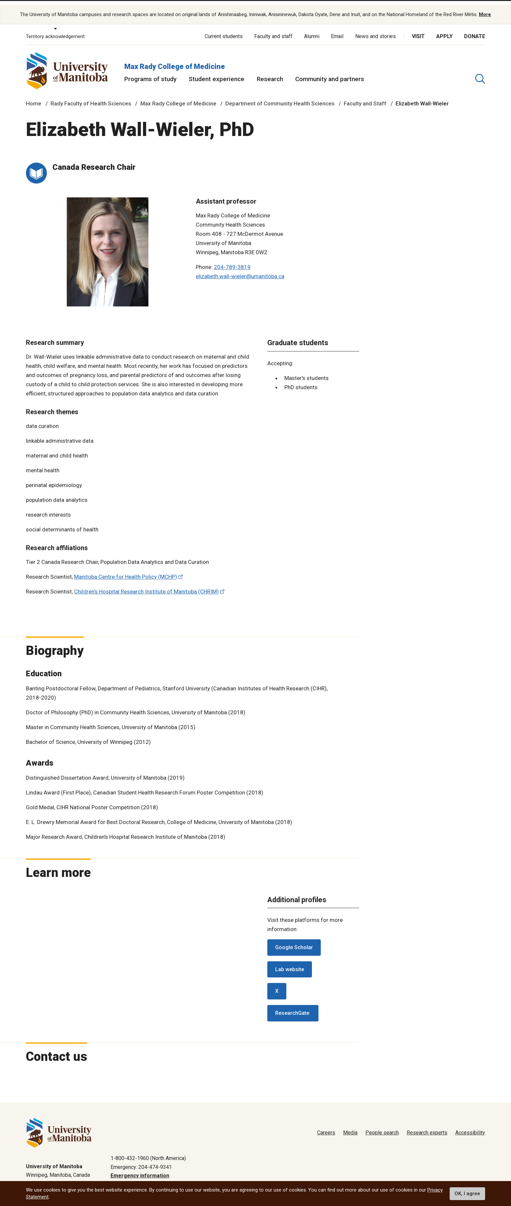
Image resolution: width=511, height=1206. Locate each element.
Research (270, 72)
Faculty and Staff (365, 96)
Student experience (216, 72)
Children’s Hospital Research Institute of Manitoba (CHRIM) (146, 584)
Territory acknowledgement (55, 29)
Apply (444, 29)
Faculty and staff (273, 29)
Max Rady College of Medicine (174, 59)
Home (33, 96)
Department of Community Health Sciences (280, 96)
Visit (418, 29)
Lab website (289, 962)
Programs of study (150, 72)
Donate (474, 29)
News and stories (375, 29)
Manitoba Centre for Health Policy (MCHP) (125, 570)
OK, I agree (467, 1193)
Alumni (311, 29)
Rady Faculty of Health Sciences (91, 96)
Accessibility (470, 1126)
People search (382, 1126)
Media (350, 1126)
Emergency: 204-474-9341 (141, 1160)
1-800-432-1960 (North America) (148, 1151)
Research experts (427, 1126)
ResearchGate (293, 1006)
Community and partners (329, 72)
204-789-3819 (232, 260)
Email (337, 29)
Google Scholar (294, 940)
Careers (326, 1126)
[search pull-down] (480, 72)
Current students (224, 29)
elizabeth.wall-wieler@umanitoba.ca (240, 269)
